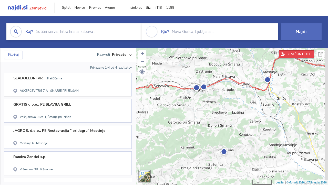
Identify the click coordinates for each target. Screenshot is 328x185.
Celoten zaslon (320, 54)
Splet (66, 7)
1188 (170, 7)
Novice (80, 7)
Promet (95, 7)
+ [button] (142, 54)
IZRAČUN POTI (298, 54)
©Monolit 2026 (295, 182)
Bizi (148, 7)
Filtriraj (13, 54)
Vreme (110, 7)
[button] (142, 72)
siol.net (136, 7)
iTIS (159, 7)
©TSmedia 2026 (316, 182)
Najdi (301, 32)
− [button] (142, 62)
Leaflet (280, 182)
